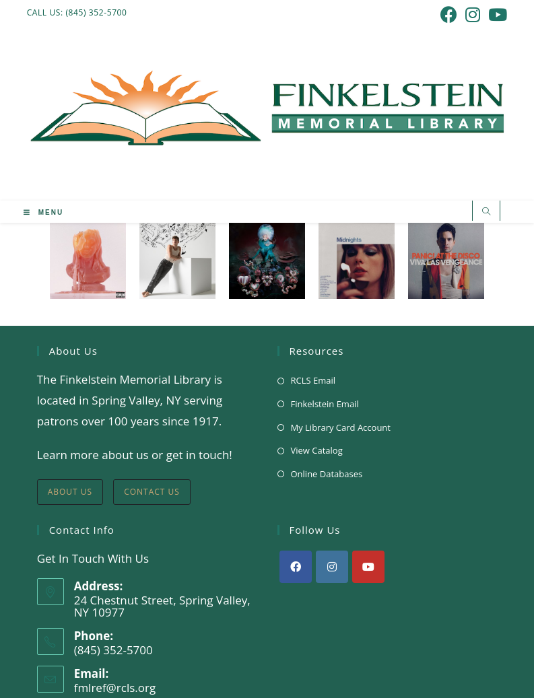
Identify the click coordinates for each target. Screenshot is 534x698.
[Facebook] (295, 567)
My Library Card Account (341, 427)
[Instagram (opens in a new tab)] (472, 14)
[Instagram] (332, 567)
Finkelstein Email (325, 404)
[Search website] (486, 212)
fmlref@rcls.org (115, 687)
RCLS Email (313, 380)
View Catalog (317, 450)
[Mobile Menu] (43, 213)
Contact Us (152, 491)
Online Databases (327, 474)
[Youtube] (368, 567)
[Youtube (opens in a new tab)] (495, 14)
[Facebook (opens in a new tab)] (448, 14)
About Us (70, 491)
